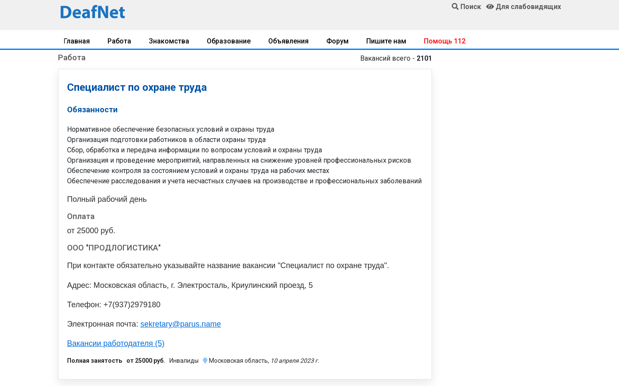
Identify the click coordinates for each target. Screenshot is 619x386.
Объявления (288, 41)
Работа (119, 41)
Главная (77, 41)
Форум (337, 41)
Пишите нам (386, 41)
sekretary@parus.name (181, 324)
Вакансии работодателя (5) (116, 343)
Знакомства (169, 41)
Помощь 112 (445, 41)
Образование (229, 41)
